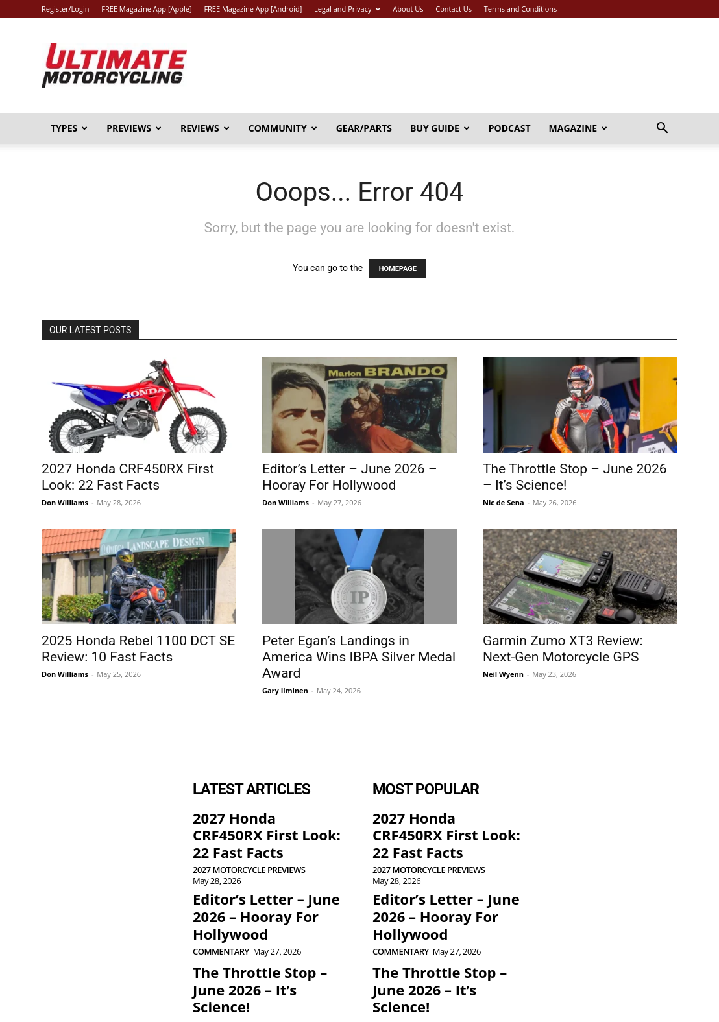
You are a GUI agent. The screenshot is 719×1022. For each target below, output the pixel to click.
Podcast (510, 128)
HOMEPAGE (398, 269)
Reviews (205, 128)
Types (69, 128)
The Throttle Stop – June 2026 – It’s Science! (262, 929)
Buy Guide (440, 128)
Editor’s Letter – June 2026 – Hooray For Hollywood (349, 477)
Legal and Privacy (347, 9)
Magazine (578, 128)
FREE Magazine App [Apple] (146, 9)
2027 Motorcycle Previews (249, 845)
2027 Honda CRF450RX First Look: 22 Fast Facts (128, 477)
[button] (661, 129)
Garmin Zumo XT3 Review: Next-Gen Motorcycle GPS (563, 649)
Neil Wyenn (503, 674)
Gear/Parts (364, 128)
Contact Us (453, 9)
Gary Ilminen (285, 690)
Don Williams (65, 502)
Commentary (221, 903)
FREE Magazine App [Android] (253, 9)
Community (283, 128)
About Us (408, 9)
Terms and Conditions (520, 9)
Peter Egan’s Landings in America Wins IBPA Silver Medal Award (359, 657)
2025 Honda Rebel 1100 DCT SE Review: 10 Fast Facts (138, 649)
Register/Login (65, 9)
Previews (134, 128)
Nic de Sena (503, 502)
